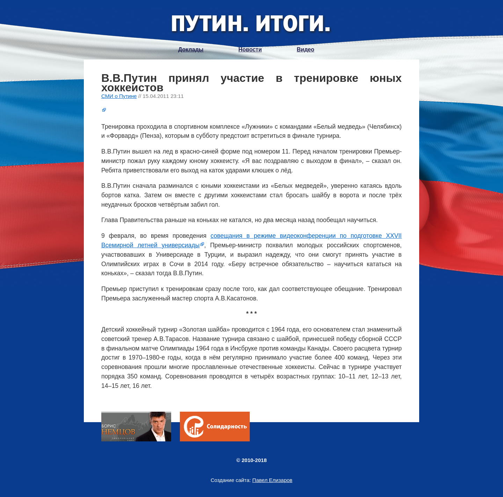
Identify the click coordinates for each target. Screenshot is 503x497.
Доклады (190, 49)
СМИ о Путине (119, 96)
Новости (250, 49)
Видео (305, 49)
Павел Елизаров (272, 480)
